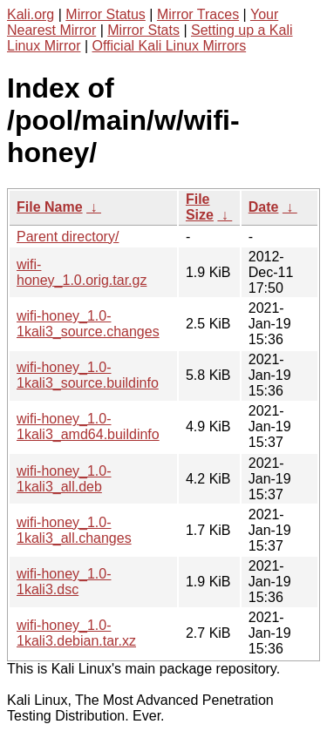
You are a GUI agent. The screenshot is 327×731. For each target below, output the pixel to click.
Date (264, 207)
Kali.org (30, 14)
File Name (50, 207)
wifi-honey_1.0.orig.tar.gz (81, 272)
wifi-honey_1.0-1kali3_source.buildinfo (88, 375)
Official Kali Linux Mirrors (169, 45)
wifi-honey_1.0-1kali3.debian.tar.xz (76, 633)
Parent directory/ (68, 236)
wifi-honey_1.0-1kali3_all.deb (64, 479)
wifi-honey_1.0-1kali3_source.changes (88, 323)
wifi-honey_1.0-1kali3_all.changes (74, 530)
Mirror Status (105, 14)
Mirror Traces (198, 14)
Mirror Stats (143, 30)
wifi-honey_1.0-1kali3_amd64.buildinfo (88, 426)
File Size (200, 207)
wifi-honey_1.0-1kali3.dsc (64, 581)
